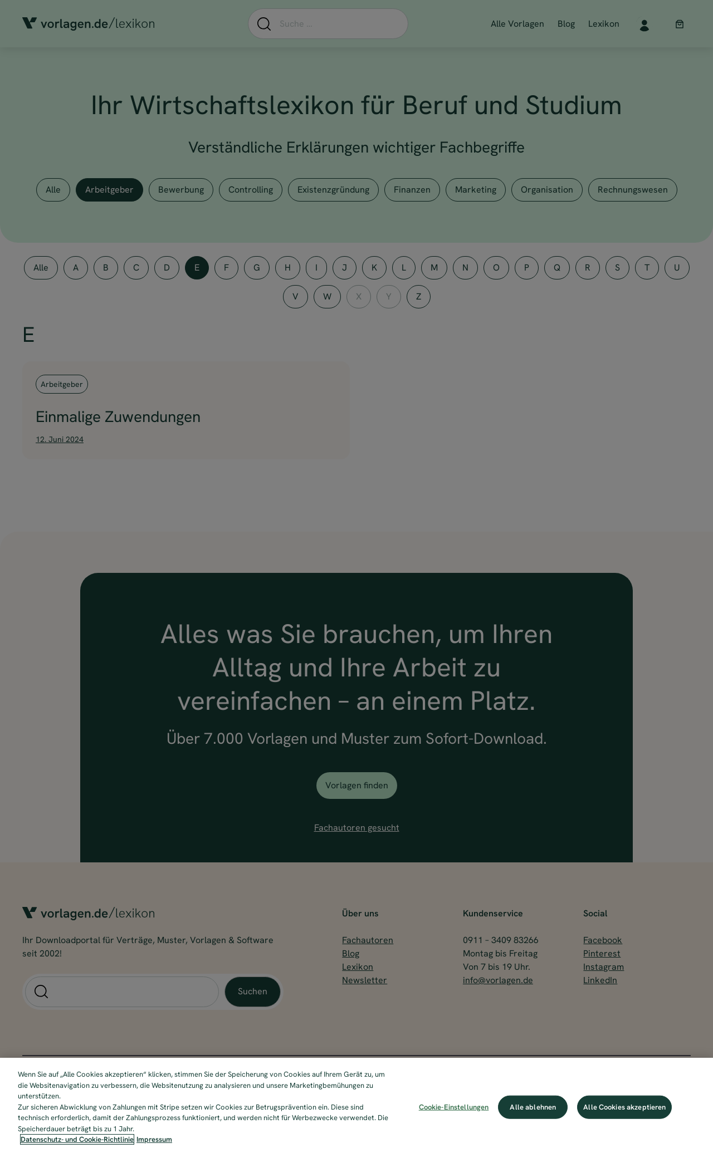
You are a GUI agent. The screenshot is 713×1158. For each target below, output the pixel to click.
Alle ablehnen (533, 1107)
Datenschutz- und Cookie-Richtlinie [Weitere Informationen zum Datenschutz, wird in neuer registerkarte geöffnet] (77, 1139)
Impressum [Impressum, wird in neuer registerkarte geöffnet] (154, 1139)
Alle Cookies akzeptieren (624, 1107)
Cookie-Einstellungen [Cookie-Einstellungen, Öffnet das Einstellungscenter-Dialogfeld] (454, 1107)
